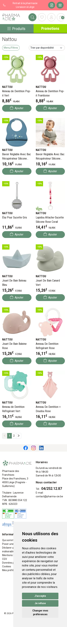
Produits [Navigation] (16, 29)
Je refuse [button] (40, 603)
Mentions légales (11, 555)
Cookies (6, 566)
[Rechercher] (32, 17)
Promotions (50, 28)
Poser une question (13, 544)
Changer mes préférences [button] (40, 612)
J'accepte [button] (40, 595)
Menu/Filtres (11, 47)
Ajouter (16, 108)
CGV (4, 559)
